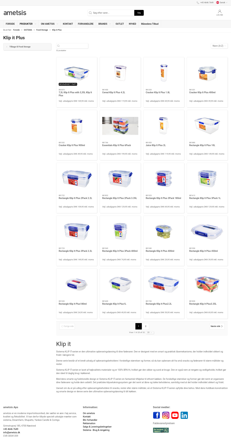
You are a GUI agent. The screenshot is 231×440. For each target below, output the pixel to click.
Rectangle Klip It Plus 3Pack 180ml (163, 198)
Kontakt (87, 416)
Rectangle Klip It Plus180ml (73, 304)
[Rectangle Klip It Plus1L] (120, 284)
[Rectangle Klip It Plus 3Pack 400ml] (120, 231)
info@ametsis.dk (11, 432)
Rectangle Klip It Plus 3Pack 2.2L (75, 251)
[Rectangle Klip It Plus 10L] (207, 125)
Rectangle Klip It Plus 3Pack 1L (205, 198)
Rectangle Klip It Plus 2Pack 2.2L (75, 198)
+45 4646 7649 (10, 429)
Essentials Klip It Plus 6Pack (116, 145)
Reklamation (89, 423)
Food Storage (42, 30)
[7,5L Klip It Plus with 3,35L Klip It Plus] (77, 73)
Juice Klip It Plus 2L (156, 145)
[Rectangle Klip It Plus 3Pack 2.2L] (77, 231)
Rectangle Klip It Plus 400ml (160, 251)
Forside (16, 30)
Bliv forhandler (90, 420)
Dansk (222, 2)
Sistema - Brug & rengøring (96, 430)
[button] (27, 23)
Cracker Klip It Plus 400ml (202, 92)
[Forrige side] (67, 326)
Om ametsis (89, 413)
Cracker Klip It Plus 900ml (72, 145)
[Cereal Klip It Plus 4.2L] (120, 73)
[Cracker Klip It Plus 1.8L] (164, 73)
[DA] (15, 12)
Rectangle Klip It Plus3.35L (203, 304)
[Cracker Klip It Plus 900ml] (77, 125)
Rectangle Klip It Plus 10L (202, 145)
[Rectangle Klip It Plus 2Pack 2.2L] (77, 178)
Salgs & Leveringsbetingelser (97, 426)
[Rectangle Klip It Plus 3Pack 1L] (207, 178)
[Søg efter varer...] (75, 46)
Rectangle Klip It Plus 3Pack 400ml (120, 251)
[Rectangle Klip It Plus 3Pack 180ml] (164, 178)
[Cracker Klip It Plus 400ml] (207, 73)
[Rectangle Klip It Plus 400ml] (164, 231)
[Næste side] (217, 326)
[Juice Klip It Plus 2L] (164, 125)
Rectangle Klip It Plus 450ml (203, 251)
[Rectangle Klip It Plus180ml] (77, 284)
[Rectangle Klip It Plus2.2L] (164, 284)
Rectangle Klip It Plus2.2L (159, 304)
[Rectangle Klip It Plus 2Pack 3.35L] (120, 178)
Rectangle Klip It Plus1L (114, 304)
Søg (139, 13)
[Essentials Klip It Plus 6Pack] (120, 125)
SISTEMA (28, 30)
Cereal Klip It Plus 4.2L (113, 92)
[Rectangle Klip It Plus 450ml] (207, 231)
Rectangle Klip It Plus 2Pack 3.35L (119, 198)
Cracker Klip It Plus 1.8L (158, 92)
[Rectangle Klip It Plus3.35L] (207, 284)
